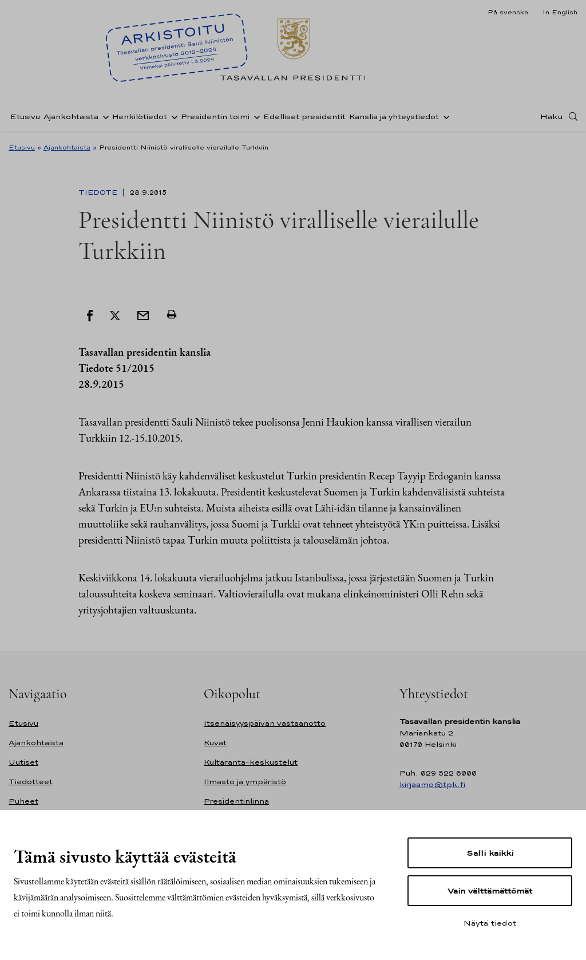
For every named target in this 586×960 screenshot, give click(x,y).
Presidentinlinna (236, 801)
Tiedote (99, 192)
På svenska (508, 12)
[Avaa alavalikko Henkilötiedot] (172, 116)
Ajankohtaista (70, 116)
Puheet (23, 801)
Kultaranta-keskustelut (251, 762)
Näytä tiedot (490, 923)
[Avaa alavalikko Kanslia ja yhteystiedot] (444, 116)
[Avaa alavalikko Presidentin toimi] (255, 116)
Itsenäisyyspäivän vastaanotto (265, 723)
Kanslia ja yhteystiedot (394, 116)
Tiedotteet (31, 781)
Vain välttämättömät (490, 891)
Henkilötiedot (139, 116)
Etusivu (25, 116)
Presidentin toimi (215, 116)
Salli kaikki (489, 853)
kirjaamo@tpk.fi (432, 784)
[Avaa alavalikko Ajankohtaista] (103, 116)
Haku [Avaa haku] (551, 116)
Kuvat (215, 742)
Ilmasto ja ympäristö (245, 781)
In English (560, 12)
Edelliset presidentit (304, 116)
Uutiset (23, 762)
